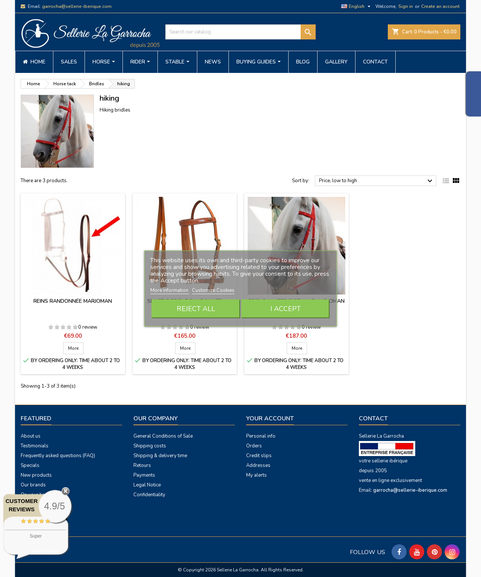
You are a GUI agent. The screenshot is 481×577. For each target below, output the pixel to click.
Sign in (405, 6)
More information (169, 290)
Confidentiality (149, 494)
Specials (30, 465)
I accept (285, 308)
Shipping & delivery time (160, 455)
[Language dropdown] (356, 6)
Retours (142, 465)
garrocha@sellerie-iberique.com (77, 6)
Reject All (196, 308)
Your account (270, 418)
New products (36, 475)
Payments (144, 475)
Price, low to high (376, 181)
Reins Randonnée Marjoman (72, 301)
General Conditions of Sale (163, 436)
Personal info (260, 436)
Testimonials (34, 446)
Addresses (258, 465)
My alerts (256, 475)
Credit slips (259, 455)
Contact (373, 418)
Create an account (440, 6)
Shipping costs (149, 446)
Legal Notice (147, 485)
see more (45, 551)
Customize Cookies (213, 290)
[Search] (240, 31)
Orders (254, 446)
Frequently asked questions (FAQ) (58, 455)
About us (31, 436)
